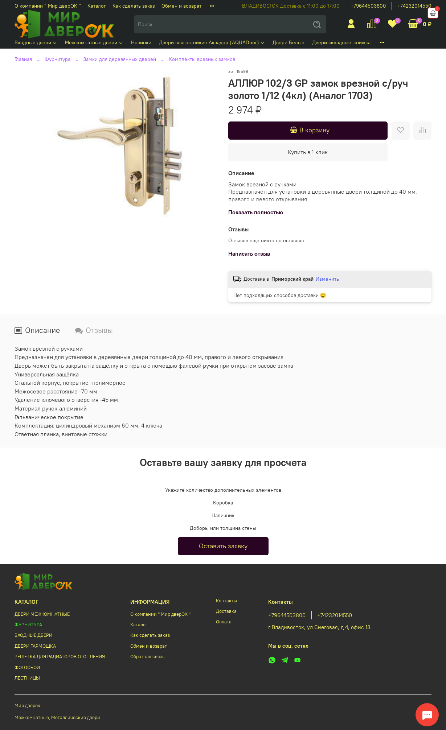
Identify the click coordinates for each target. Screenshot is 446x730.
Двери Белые (288, 42)
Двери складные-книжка (341, 42)
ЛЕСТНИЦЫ (27, 678)
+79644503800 (368, 6)
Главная (23, 59)
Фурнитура (57, 59)
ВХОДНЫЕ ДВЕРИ (33, 635)
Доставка (226, 611)
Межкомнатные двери (94, 42)
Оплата (224, 621)
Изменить (327, 279)
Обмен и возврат (181, 6)
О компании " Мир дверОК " (48, 6)
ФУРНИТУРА (28, 624)
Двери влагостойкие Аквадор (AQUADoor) (212, 42)
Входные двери (36, 42)
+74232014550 (414, 6)
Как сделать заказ (133, 6)
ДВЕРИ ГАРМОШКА (35, 646)
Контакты (226, 600)
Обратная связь (147, 656)
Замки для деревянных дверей (119, 59)
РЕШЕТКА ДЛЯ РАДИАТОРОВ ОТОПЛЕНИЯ (60, 656)
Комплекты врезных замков (202, 59)
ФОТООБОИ (27, 667)
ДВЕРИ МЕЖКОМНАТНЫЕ (42, 614)
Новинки (141, 42)
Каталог (96, 6)
